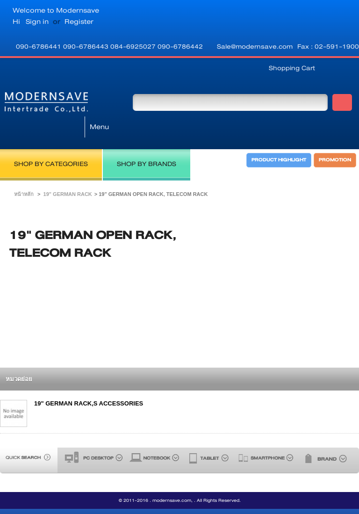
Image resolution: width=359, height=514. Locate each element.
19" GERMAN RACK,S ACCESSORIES (88, 378)
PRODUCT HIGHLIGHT (279, 134)
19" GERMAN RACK (67, 169)
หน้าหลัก (24, 169)
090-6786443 (86, 46)
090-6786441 (39, 46)
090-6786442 (180, 46)
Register (79, 21)
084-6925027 (134, 46)
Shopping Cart (292, 68)
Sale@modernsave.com (255, 46)
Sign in (37, 21)
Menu (99, 102)
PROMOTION (335, 134)
